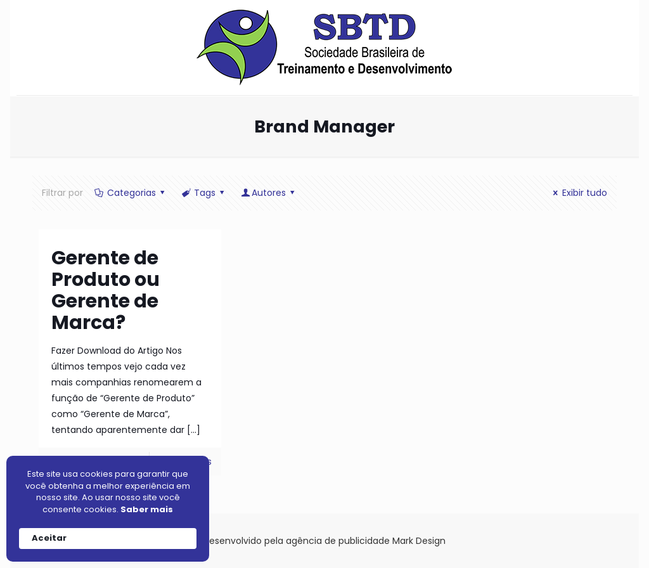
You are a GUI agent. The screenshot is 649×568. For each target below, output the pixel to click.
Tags (204, 192)
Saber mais (146, 509)
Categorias (130, 192)
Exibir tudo (578, 192)
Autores (269, 192)
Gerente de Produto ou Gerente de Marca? (105, 290)
